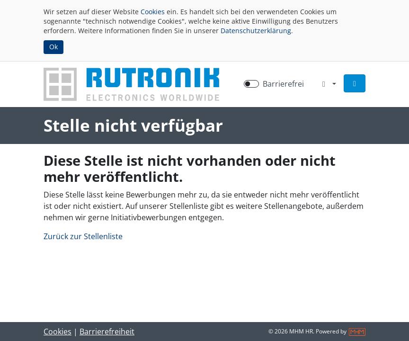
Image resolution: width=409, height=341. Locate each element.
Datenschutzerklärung (256, 30)
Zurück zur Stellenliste (83, 236)
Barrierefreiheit (107, 331)
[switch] (251, 84)
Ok (53, 46)
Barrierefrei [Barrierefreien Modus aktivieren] (283, 84)
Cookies (153, 11)
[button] (354, 83)
